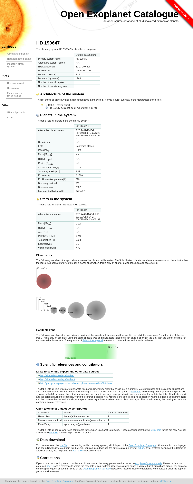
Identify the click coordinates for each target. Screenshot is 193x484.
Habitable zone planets (19, 59)
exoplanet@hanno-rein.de (148, 463)
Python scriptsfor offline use (14, 94)
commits (53, 432)
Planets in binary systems (15, 65)
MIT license (166, 481)
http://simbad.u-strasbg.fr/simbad (57, 375)
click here (136, 391)
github (141, 448)
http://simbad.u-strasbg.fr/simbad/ (57, 379)
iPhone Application (16, 112)
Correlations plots (16, 83)
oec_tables (78, 450)
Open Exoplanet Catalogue (119, 14)
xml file (63, 445)
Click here (156, 430)
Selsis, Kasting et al (93, 340)
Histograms (13, 88)
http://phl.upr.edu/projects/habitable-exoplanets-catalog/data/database (76, 383)
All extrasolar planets (18, 53)
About (10, 117)
